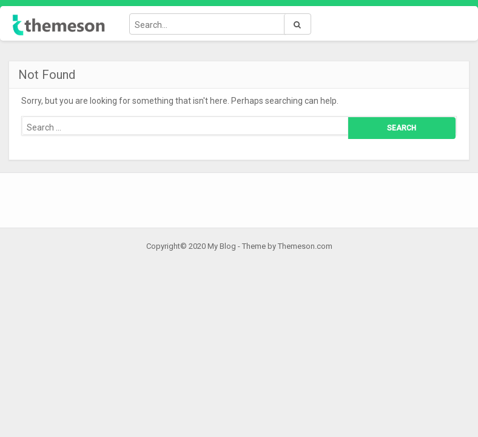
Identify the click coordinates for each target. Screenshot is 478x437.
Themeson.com (305, 246)
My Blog (221, 246)
